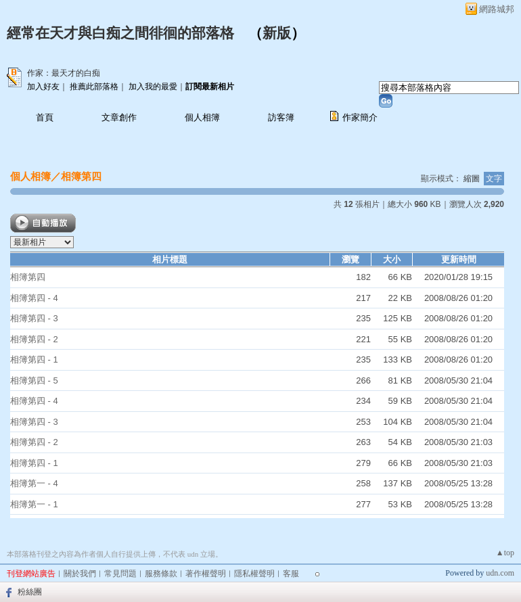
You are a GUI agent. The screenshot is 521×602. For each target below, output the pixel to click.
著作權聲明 (205, 573)
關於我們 (80, 573)
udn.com (500, 573)
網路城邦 (496, 9)
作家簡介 (360, 117)
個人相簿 (202, 117)
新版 (277, 33)
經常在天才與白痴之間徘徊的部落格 (120, 33)
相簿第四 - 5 (34, 380)
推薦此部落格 (94, 86)
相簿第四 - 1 (34, 359)
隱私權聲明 (254, 573)
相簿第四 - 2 (34, 339)
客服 (291, 573)
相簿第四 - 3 (34, 318)
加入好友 (43, 86)
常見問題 (120, 573)
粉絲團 (30, 592)
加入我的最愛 (153, 86)
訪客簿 (281, 117)
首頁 (44, 117)
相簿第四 (81, 176)
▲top (505, 552)
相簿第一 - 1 (34, 504)
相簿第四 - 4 (34, 298)
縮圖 (471, 178)
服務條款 (161, 573)
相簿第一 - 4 (34, 483)
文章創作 (119, 117)
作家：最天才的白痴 (63, 73)
